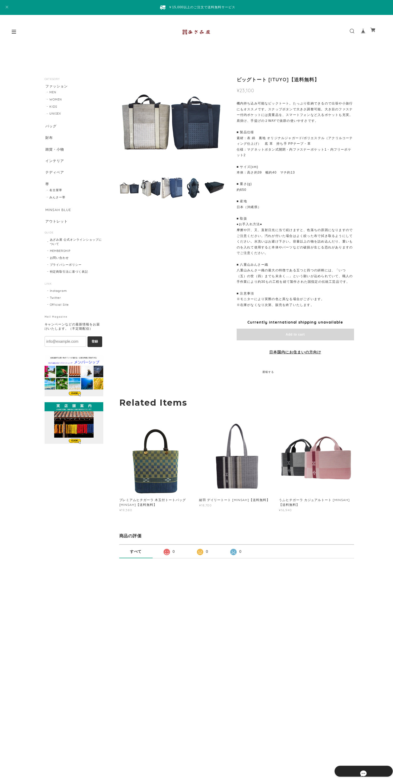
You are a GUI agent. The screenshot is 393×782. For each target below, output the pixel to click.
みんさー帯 (57, 203)
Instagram (58, 299)
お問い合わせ (59, 266)
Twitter (55, 306)
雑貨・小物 (55, 152)
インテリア (55, 164)
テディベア (55, 177)
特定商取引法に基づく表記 (69, 280)
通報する (268, 372)
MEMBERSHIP (60, 259)
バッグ (51, 127)
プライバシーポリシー (66, 273)
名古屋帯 (55, 196)
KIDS (53, 107)
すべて (136, 551)
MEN (52, 93)
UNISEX (55, 114)
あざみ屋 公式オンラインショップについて (76, 250)
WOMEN (55, 100)
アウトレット (57, 229)
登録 (95, 350)
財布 (49, 139)
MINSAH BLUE (58, 216)
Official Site (59, 313)
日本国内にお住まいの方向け (295, 352)
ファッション (57, 86)
